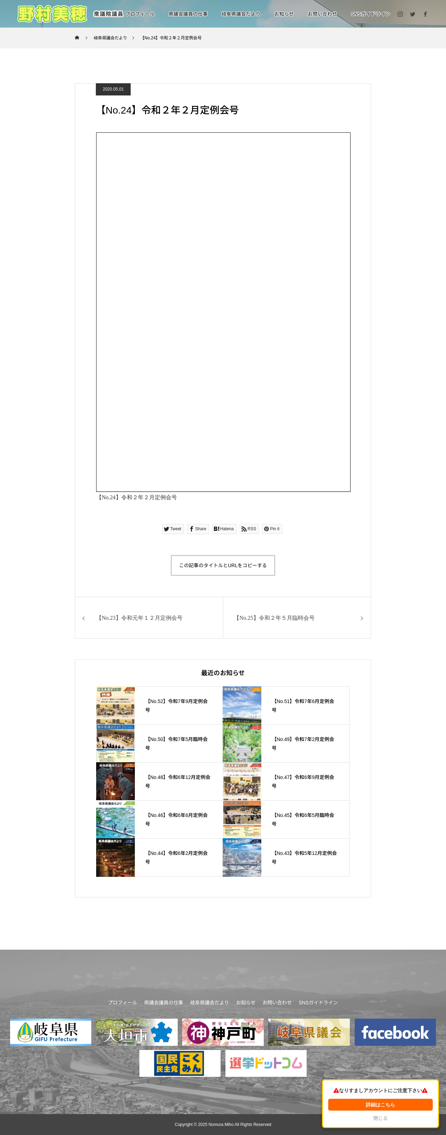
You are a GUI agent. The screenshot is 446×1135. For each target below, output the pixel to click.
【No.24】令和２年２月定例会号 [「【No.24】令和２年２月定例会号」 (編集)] (136, 497)
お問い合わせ (322, 14)
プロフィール (140, 14)
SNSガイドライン (370, 14)
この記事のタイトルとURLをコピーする (223, 565)
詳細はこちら (380, 1104)
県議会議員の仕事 (188, 14)
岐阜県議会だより (241, 14)
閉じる (380, 1118)
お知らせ (284, 14)
